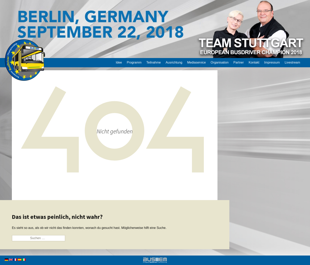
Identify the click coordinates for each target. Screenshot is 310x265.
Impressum (272, 62)
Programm (134, 62)
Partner (238, 62)
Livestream (292, 62)
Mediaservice (196, 62)
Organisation (220, 62)
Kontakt (254, 62)
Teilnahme (153, 62)
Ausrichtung (174, 62)
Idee (119, 62)
